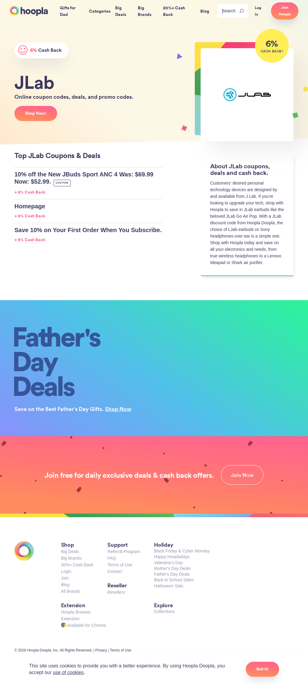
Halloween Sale (168, 585)
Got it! (262, 669)
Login (66, 571)
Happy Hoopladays (171, 556)
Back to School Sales (174, 579)
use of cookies (68, 672)
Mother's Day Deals (172, 568)
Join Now (242, 475)
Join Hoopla (285, 11)
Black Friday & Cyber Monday (182, 551)
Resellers (116, 592)
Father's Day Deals (172, 574)
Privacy (101, 650)
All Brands (70, 591)
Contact (114, 571)
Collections (164, 611)
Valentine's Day (168, 562)
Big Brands (71, 558)
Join (65, 578)
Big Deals (70, 551)
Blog (65, 584)
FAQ (111, 558)
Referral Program (123, 551)
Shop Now (118, 408)
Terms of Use (119, 564)
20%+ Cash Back (77, 564)
